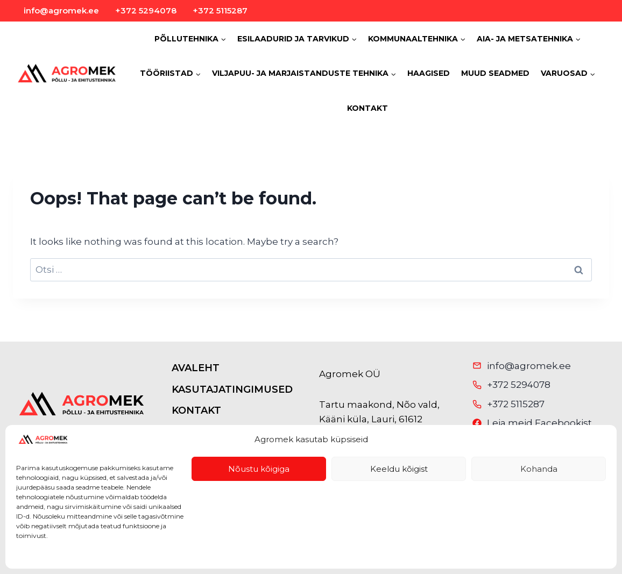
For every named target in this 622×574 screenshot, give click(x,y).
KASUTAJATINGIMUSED (232, 389)
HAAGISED (428, 73)
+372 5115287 (220, 10)
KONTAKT (367, 108)
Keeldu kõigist (399, 469)
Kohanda (538, 469)
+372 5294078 (145, 10)
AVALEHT (196, 368)
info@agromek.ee (61, 10)
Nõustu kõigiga (258, 469)
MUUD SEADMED (495, 73)
